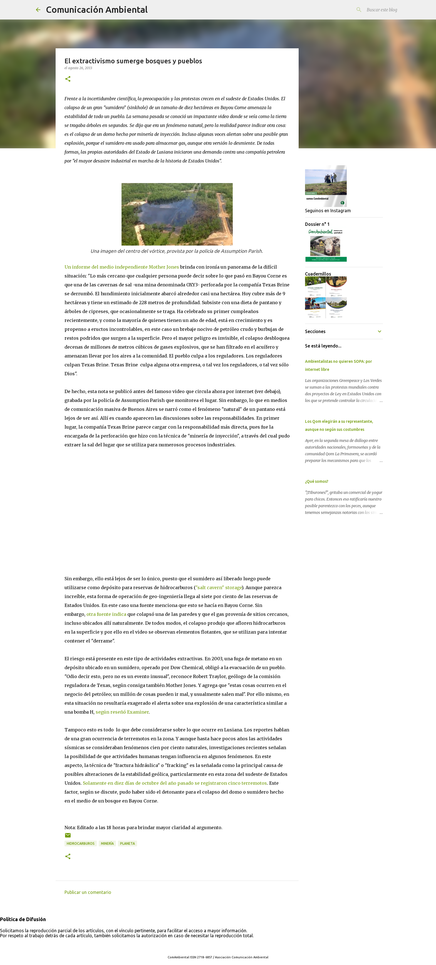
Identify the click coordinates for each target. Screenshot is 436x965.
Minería (107, 843)
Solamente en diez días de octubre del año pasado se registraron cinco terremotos (175, 783)
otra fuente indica (106, 614)
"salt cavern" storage (218, 587)
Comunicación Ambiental (97, 9)
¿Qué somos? (316, 481)
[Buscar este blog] (372, 9)
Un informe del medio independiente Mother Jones (122, 267)
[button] (68, 79)
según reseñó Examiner (122, 712)
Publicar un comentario (88, 892)
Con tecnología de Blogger (218, 945)
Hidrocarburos (81, 843)
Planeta (127, 843)
